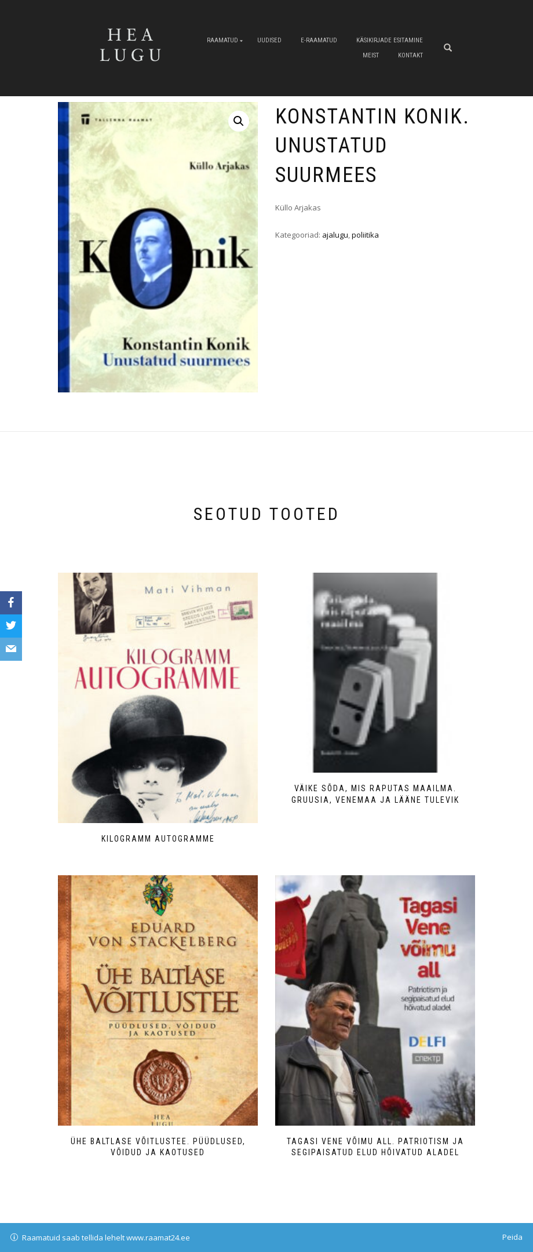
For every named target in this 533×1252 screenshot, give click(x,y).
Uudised (269, 40)
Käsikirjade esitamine (389, 40)
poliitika (365, 235)
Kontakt (410, 55)
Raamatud (222, 40)
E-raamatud (319, 40)
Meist (371, 55)
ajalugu (335, 235)
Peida (512, 1237)
